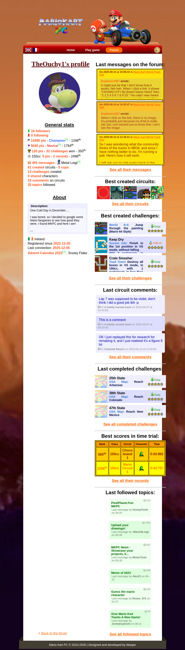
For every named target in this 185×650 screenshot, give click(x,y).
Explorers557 (110, 81)
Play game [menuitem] (92, 50)
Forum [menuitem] (114, 50)
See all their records (130, 480)
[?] (66, 139)
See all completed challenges (130, 424)
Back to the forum (54, 633)
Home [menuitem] (71, 50)
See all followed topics (130, 634)
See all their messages (130, 169)
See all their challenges (130, 278)
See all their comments (130, 357)
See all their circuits (130, 204)
